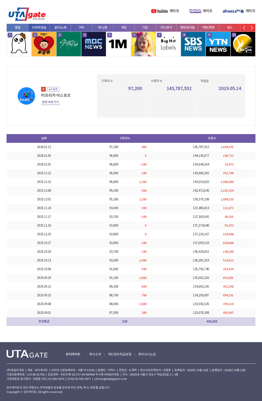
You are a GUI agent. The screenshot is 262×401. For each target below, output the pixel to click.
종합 (17, 27)
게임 (124, 27)
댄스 (230, 27)
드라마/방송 (39, 27)
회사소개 (95, 354)
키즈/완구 (166, 27)
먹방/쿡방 (209, 27)
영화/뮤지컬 (187, 27)
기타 (81, 27)
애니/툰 (102, 27)
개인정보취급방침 (119, 354)
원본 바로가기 (50, 102)
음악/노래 (60, 27)
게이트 (174, 11)
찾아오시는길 (147, 354)
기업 (145, 27)
